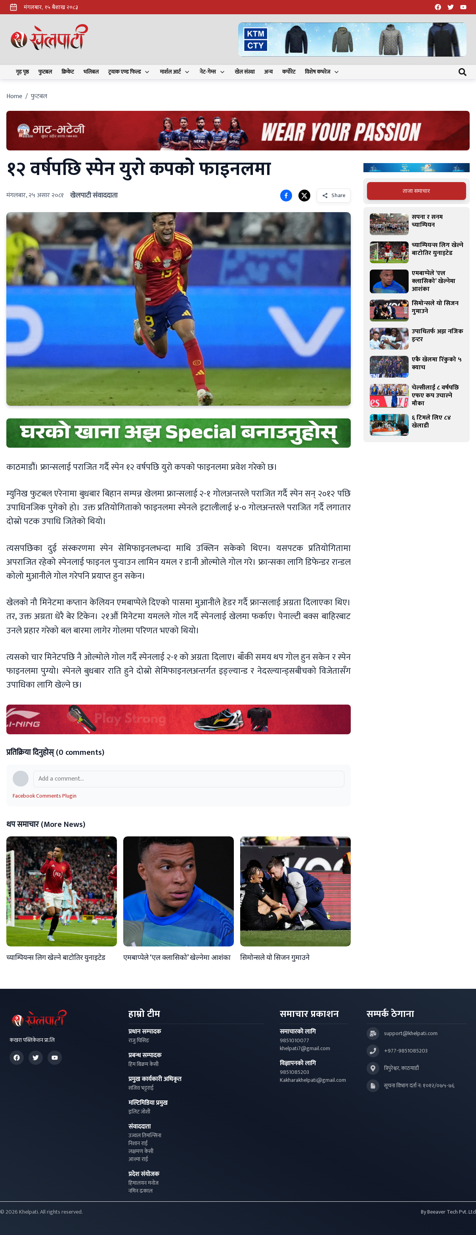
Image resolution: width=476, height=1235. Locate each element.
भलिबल (91, 72)
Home (14, 96)
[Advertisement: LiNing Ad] (178, 719)
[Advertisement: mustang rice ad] (178, 433)
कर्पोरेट (288, 72)
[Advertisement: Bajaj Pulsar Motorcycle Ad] (416, 167)
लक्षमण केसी (140, 1151)
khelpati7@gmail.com (305, 1049)
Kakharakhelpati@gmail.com (313, 1080)
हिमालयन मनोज (143, 1183)
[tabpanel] (416, 324)
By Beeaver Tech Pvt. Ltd (448, 1212)
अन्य (268, 72)
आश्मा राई (138, 1159)
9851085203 (294, 1072)
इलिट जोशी (139, 1112)
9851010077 (294, 1041)
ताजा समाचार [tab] (416, 191)
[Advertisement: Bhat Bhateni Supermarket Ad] (238, 130)
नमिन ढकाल (140, 1191)
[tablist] (416, 191)
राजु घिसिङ (138, 1041)
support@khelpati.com (411, 1033)
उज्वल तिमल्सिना (144, 1136)
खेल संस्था (245, 72)
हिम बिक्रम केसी (143, 1064)
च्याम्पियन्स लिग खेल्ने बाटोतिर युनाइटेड (55, 958)
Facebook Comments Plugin (44, 795)
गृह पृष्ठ (22, 72)
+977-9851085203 (406, 1051)
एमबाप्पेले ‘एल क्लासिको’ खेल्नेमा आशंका (177, 958)
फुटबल (45, 72)
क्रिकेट (67, 72)
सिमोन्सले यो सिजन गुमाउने (275, 958)
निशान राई (138, 1144)
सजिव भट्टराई (141, 1088)
